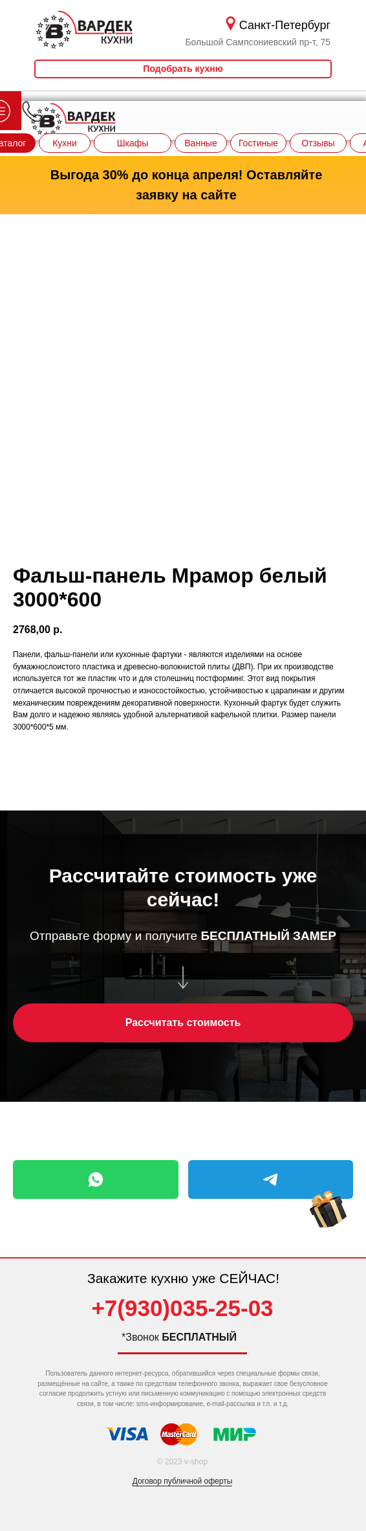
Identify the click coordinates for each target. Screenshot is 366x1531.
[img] (328, 1223)
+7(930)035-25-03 (182, 1308)
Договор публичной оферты (183, 1481)
